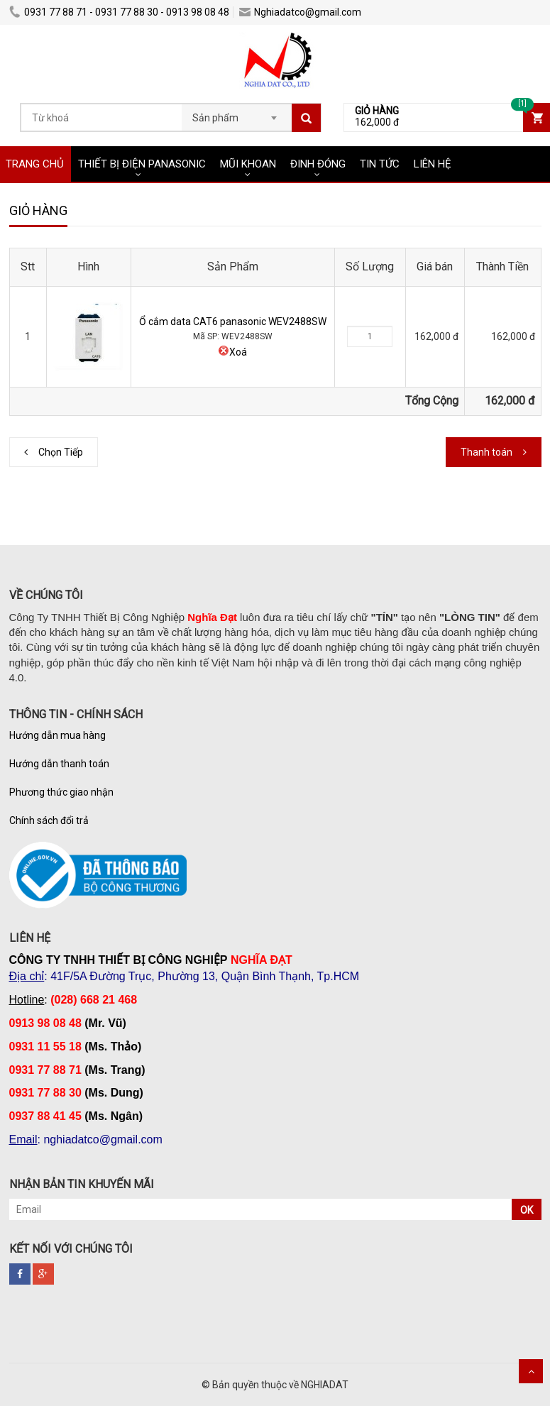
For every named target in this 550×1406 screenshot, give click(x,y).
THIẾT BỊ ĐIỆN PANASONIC (142, 164)
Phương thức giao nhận (61, 792)
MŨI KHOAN (248, 164)
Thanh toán (486, 452)
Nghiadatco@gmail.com (300, 12)
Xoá (232, 352)
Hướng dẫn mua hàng (57, 735)
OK (526, 1210)
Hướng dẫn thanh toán (59, 763)
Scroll (531, 1371)
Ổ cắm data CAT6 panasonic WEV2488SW (232, 321)
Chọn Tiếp (60, 452)
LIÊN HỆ (432, 164)
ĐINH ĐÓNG (318, 164)
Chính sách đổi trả (49, 820)
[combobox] (237, 113)
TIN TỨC (380, 164)
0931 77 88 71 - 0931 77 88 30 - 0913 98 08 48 (119, 12)
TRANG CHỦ (35, 164)
